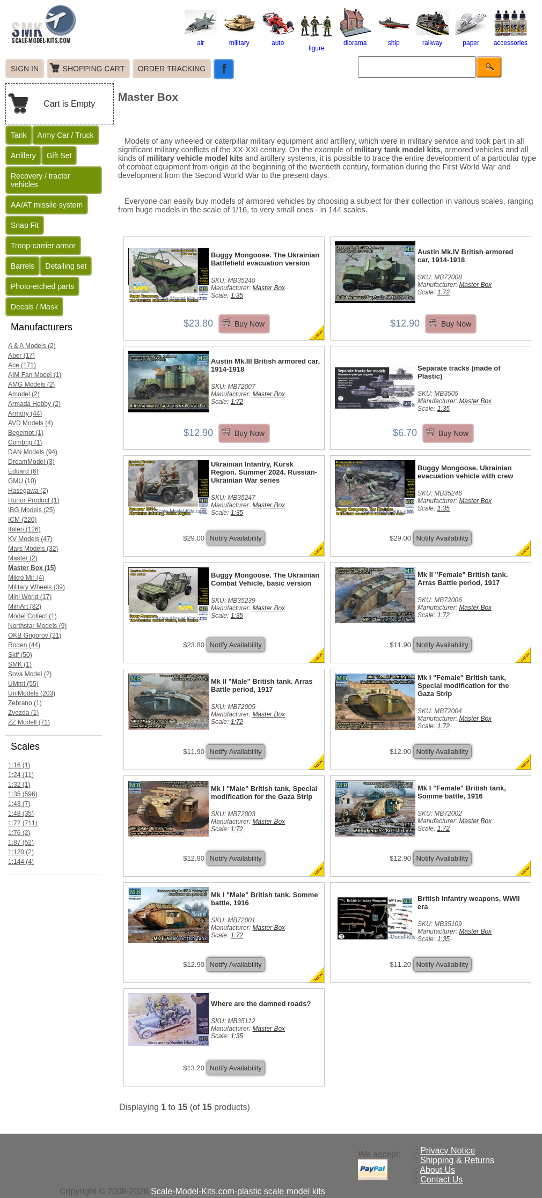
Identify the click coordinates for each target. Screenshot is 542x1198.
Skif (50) (20, 655)
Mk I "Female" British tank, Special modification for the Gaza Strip (463, 686)
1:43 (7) (19, 804)
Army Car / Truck (66, 135)
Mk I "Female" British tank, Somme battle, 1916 (462, 792)
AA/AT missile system (47, 205)
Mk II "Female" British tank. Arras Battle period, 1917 (463, 579)
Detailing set (65, 266)
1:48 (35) (21, 813)
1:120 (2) (21, 852)
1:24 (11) (21, 775)
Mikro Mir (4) (26, 577)
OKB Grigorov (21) (34, 635)
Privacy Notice (447, 1150)
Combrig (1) (25, 442)
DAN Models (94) (32, 452)
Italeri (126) (24, 529)
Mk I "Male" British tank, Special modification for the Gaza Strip (264, 793)
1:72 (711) (23, 823)
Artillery (23, 155)
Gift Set (59, 155)
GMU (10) (22, 481)
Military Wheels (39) (36, 587)
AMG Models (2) (31, 384)
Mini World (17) (30, 597)
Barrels (22, 266)
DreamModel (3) (31, 461)
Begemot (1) (25, 433)
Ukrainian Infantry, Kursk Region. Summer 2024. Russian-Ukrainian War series (264, 472)
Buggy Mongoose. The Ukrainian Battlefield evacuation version (265, 259)
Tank (19, 135)
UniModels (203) (31, 693)
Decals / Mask (34, 306)
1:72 (443, 292)
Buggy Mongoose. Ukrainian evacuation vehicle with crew (465, 472)
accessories (511, 39)
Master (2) (23, 558)
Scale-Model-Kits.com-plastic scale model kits (238, 1191)
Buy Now (250, 324)
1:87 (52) (21, 842)
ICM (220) (22, 519)
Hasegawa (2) (28, 490)
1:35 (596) (23, 794)
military (239, 39)
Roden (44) (24, 645)
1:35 (237, 295)
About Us (437, 1169)
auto (278, 39)
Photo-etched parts (42, 286)
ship (394, 39)
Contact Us (441, 1179)
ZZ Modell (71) (29, 722)
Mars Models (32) (33, 548)
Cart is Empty (69, 103)
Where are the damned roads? (261, 1004)
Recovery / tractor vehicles (40, 180)
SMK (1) (20, 664)
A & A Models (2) (32, 346)
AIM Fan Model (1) (34, 375)
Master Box (268, 288)
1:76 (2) (19, 833)
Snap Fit (25, 225)
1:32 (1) (19, 784)
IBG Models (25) (31, 510)
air (201, 39)
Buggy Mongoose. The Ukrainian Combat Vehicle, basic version (265, 579)
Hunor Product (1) (33, 500)
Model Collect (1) (32, 616)
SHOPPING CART (94, 68)
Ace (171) (22, 365)
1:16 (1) (19, 765)
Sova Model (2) (30, 674)
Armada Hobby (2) (34, 404)
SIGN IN (25, 68)
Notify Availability (236, 538)
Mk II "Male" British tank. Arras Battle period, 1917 (262, 685)
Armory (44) (25, 413)
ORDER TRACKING (172, 68)
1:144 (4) (21, 862)
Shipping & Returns (457, 1160)
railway (432, 39)
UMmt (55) (23, 683)
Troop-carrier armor (43, 245)
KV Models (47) (30, 539)
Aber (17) (21, 355)
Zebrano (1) (25, 703)
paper (471, 39)
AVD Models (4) (30, 423)
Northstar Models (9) (37, 626)
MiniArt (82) (24, 606)
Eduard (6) (23, 471)
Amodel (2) (24, 394)
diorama (355, 39)
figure (317, 44)
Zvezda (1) (23, 712)
